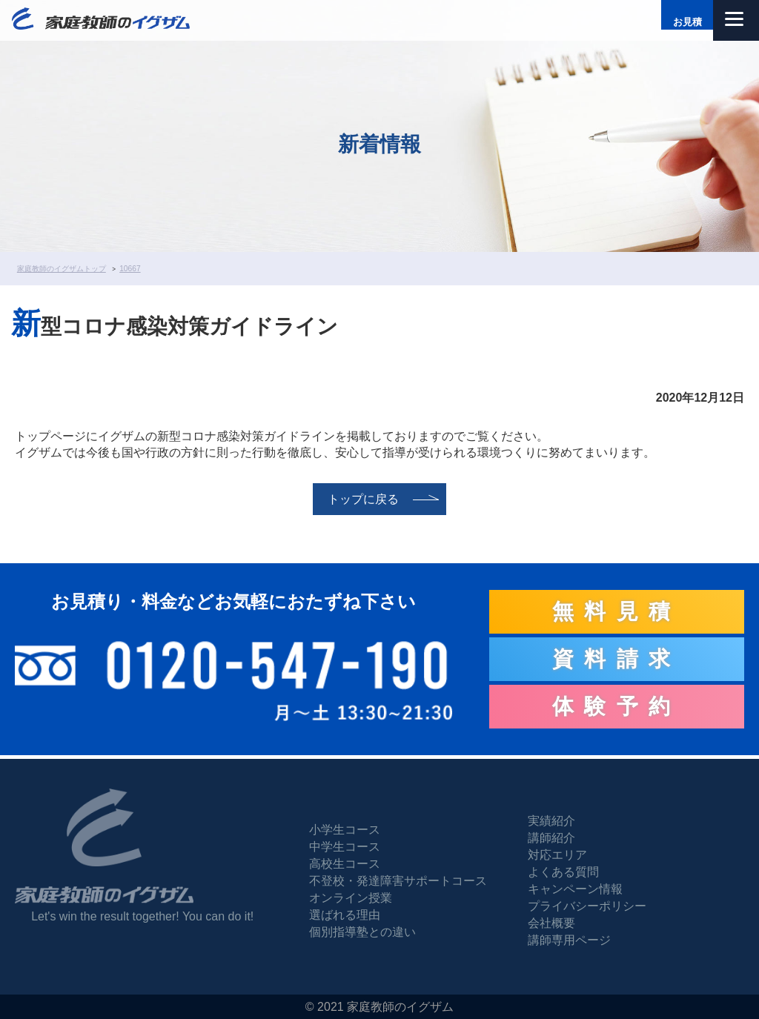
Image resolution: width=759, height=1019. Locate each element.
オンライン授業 (350, 898)
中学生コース (344, 846)
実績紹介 (551, 820)
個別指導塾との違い (362, 932)
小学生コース (344, 829)
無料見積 (616, 611)
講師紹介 (551, 838)
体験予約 (616, 706)
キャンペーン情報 (575, 889)
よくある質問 (563, 872)
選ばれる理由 (344, 915)
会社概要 (551, 923)
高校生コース (344, 863)
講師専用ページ (569, 940)
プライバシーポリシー (587, 906)
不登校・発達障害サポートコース (398, 880)
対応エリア (557, 855)
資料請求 (616, 659)
